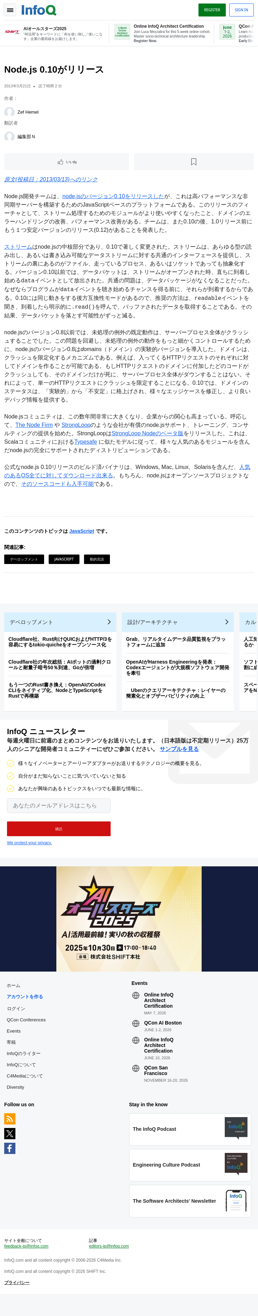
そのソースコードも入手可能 (58, 487)
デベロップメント (26, 561)
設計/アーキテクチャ (154, 630)
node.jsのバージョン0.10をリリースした (115, 199)
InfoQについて (22, 1078)
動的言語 (98, 561)
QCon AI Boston (163, 1036)
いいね (72, 164)
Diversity (17, 1100)
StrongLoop (77, 428)
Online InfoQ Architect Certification (159, 1014)
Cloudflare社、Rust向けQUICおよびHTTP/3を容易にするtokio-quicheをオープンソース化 (61, 650)
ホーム (15, 999)
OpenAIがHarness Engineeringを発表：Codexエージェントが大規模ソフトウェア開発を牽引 (179, 675)
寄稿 (12, 1056)
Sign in (240, 9)
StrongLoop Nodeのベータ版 (149, 436)
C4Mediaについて (26, 1089)
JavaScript (83, 534)
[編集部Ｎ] (11, 139)
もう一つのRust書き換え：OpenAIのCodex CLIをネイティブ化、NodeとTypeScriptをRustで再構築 (58, 698)
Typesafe (87, 445)
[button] (59, 839)
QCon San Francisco (156, 1084)
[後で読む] (193, 164)
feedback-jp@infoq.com (28, 1265)
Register (211, 9)
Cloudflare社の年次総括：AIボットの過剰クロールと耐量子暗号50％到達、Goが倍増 (61, 672)
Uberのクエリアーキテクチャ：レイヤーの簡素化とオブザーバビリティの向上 (177, 701)
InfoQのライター (25, 1067)
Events (15, 1044)
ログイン (17, 1022)
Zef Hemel (29, 115)
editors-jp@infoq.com (110, 1265)
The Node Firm (35, 428)
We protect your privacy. (29, 853)
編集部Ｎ (28, 139)
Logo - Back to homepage (40, 9)
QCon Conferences (27, 1033)
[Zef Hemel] (11, 115)
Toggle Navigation (10, 10)
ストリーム (20, 250)
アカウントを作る (26, 1010)
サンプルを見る (179, 760)
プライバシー (18, 1302)
